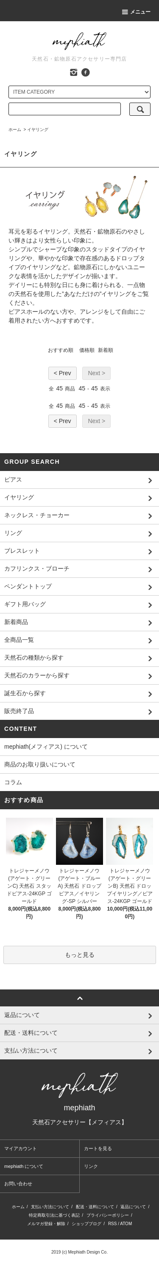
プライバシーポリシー (107, 1215)
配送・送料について (95, 1206)
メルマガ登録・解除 (46, 1223)
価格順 (87, 350)
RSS (112, 1223)
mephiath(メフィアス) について (46, 746)
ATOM (126, 1223)
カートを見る (98, 1148)
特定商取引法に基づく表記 (54, 1215)
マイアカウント (20, 1148)
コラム (13, 782)
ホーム (14, 129)
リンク (91, 1166)
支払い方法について (50, 1206)
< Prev (62, 373)
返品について (133, 1206)
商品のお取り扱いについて (39, 764)
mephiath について (23, 1166)
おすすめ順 (60, 350)
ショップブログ (86, 1223)
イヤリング (37, 129)
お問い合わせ (18, 1183)
